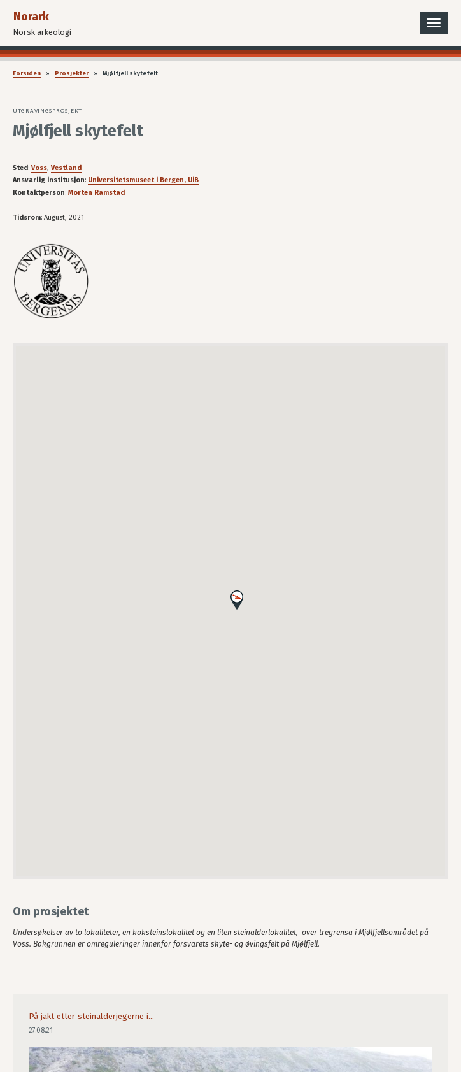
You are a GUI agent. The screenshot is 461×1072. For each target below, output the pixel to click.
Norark (31, 17)
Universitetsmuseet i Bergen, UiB (143, 180)
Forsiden (27, 73)
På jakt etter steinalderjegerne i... (91, 1016)
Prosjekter (72, 73)
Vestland (66, 168)
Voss (39, 168)
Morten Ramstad (96, 193)
